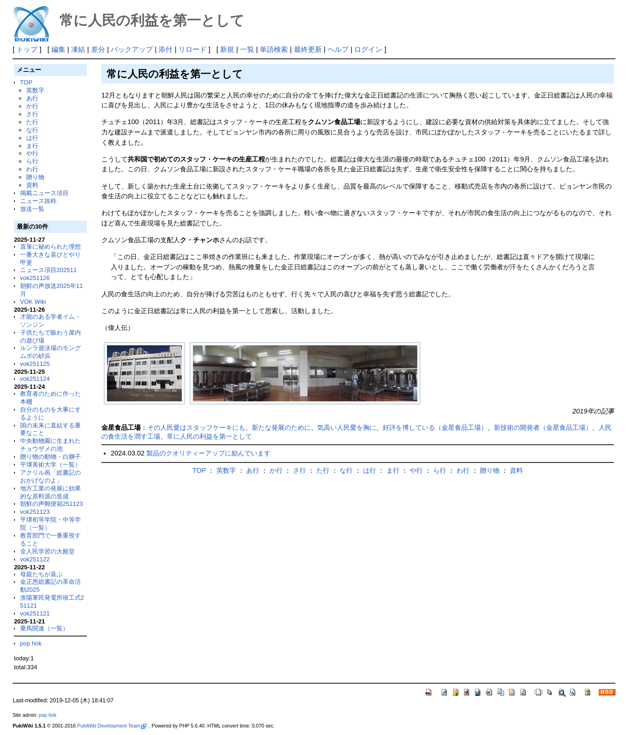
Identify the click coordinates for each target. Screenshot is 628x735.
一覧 (247, 49)
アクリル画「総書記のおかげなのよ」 (50, 476)
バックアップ (132, 49)
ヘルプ (338, 49)
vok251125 (35, 363)
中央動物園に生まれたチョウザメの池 (50, 444)
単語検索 (274, 49)
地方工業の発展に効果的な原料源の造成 (50, 492)
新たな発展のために (281, 427)
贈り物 (35, 177)
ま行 (32, 145)
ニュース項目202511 (48, 269)
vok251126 (35, 277)
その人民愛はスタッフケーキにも (196, 427)
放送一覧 (32, 208)
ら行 (32, 161)
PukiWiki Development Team (111, 725)
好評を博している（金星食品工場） (435, 427)
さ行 (32, 114)
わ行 (32, 169)
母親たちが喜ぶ (41, 574)
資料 (32, 185)
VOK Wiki (33, 301)
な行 (32, 129)
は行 (32, 137)
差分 (98, 49)
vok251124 (35, 378)
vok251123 (35, 511)
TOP (26, 82)
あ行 (32, 98)
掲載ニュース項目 (44, 192)
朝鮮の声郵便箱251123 (51, 503)
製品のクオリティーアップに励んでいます (208, 453)
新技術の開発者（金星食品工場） (543, 427)
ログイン (368, 49)
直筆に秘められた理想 (50, 246)
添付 (165, 49)
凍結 (78, 49)
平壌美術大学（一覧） (50, 464)
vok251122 (35, 559)
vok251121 (35, 613)
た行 (32, 122)
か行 (32, 106)
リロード (192, 49)
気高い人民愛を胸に (346, 427)
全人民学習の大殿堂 (47, 551)
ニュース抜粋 (38, 200)
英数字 (35, 90)
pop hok (31, 643)
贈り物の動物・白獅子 (50, 456)
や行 (32, 153)
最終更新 (308, 49)
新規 (227, 49)
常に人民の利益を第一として (209, 436)
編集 (58, 49)
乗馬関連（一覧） (44, 628)
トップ (26, 49)
